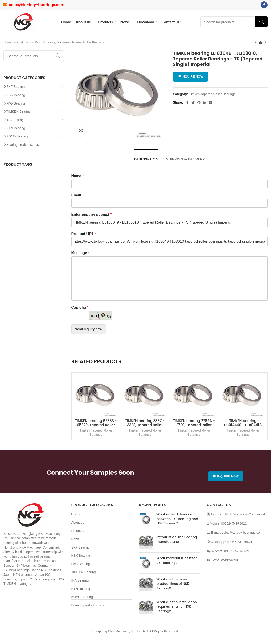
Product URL (83, 234)
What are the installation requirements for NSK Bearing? (176, 606)
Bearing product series (22, 145)
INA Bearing (15, 120)
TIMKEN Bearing (44, 42)
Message (80, 253)
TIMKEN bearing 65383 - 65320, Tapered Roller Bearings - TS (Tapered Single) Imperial (96, 427)
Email (77, 195)
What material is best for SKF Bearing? (176, 560)
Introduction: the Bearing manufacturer (176, 539)
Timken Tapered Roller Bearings (82, 42)
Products (22, 42)
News (75, 539)
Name (77, 176)
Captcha (80, 307)
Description (146, 159)
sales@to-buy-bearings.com (37, 4)
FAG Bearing (15, 103)
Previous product (255, 42)
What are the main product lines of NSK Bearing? (172, 584)
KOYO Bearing (17, 136)
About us (77, 522)
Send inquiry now (88, 329)
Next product (265, 42)
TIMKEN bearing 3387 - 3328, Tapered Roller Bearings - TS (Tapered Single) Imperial (145, 427)
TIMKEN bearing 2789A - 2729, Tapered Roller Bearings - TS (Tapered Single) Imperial (194, 427)
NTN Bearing (15, 128)
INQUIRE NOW (190, 77)
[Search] (234, 21)
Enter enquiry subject (91, 214)
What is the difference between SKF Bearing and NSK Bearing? (177, 519)
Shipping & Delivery (185, 159)
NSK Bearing (15, 95)
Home (7, 42)
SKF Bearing (15, 86)
